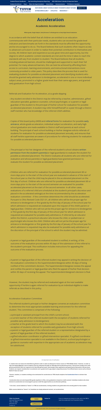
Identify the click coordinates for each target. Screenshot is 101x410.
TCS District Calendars (73, 4)
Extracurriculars (41, 11)
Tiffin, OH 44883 (13, 402)
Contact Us (12, 405)
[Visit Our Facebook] (46, 402)
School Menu (49, 4)
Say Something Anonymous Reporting (39, 1)
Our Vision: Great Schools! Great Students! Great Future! (55, 8)
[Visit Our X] (48, 402)
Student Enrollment (15, 4)
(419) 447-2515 (13, 403)
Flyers (25, 4)
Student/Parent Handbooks (18, 1)
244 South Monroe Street (16, 400)
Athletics (54, 11)
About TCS (81, 8)
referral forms (52, 121)
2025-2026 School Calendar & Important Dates (65, 1)
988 (87, 398)
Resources (63, 11)
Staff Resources (36, 404)
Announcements (60, 4)
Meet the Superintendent (36, 4)
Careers (36, 399)
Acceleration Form (72, 374)
